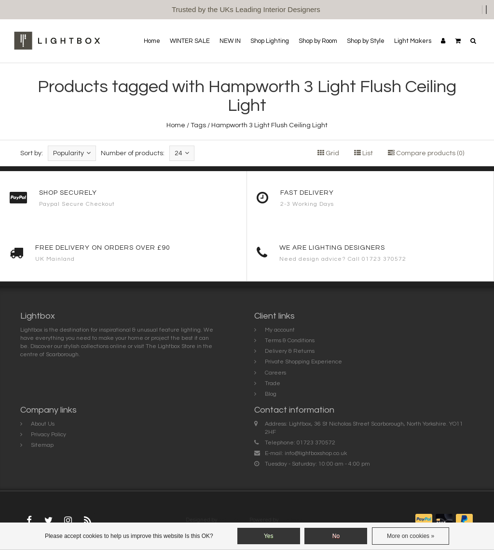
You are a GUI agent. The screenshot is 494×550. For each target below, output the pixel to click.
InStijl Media (233, 520)
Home (152, 41)
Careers (275, 373)
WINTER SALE (190, 41)
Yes (269, 536)
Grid (328, 153)
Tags (198, 125)
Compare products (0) (426, 153)
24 (182, 153)
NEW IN (230, 41)
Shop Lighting (269, 41)
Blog (270, 394)
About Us (43, 424)
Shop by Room (318, 41)
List (363, 153)
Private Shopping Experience (303, 362)
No (336, 536)
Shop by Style (365, 41)
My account (280, 330)
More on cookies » (410, 536)
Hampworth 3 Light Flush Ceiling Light (269, 125)
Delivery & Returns (290, 351)
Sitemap (42, 445)
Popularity (72, 153)
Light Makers (412, 41)
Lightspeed (293, 520)
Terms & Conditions (290, 340)
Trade (272, 383)
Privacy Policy (48, 434)
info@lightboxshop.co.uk (316, 453)
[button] (458, 41)
